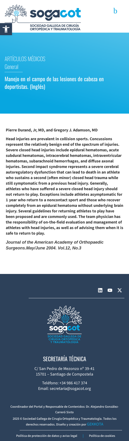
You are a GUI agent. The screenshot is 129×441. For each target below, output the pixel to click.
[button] (6, 29)
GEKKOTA (95, 424)
